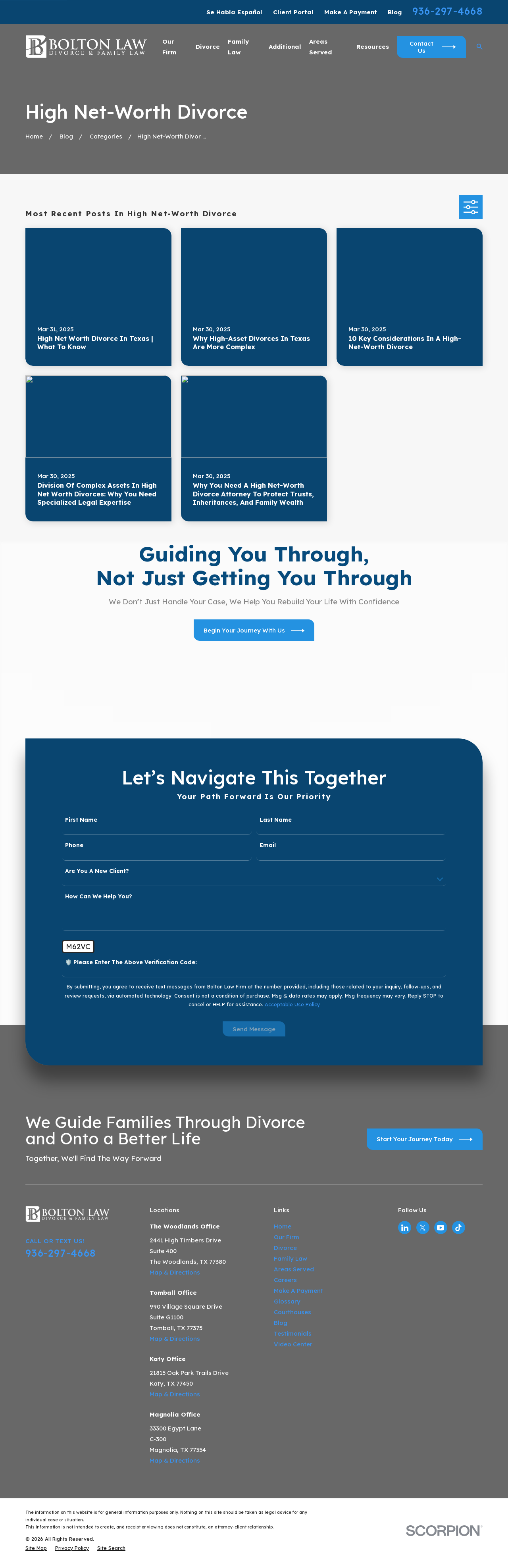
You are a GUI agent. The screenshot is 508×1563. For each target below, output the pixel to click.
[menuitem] (36, 1548)
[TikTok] (458, 1227)
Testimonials (293, 1333)
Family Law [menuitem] (238, 47)
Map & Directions (175, 1272)
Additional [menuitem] (285, 46)
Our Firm (286, 1237)
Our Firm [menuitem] (169, 47)
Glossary (287, 1301)
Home (282, 1226)
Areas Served (294, 1269)
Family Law (290, 1258)
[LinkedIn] (404, 1227)
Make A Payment (350, 12)
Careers (285, 1280)
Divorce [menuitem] (208, 46)
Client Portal (293, 12)
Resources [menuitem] (372, 46)
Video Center (293, 1344)
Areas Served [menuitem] (320, 47)
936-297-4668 (447, 11)
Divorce (285, 1248)
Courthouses (292, 1312)
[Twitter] (422, 1227)
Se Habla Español (234, 12)
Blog (395, 12)
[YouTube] (440, 1227)
